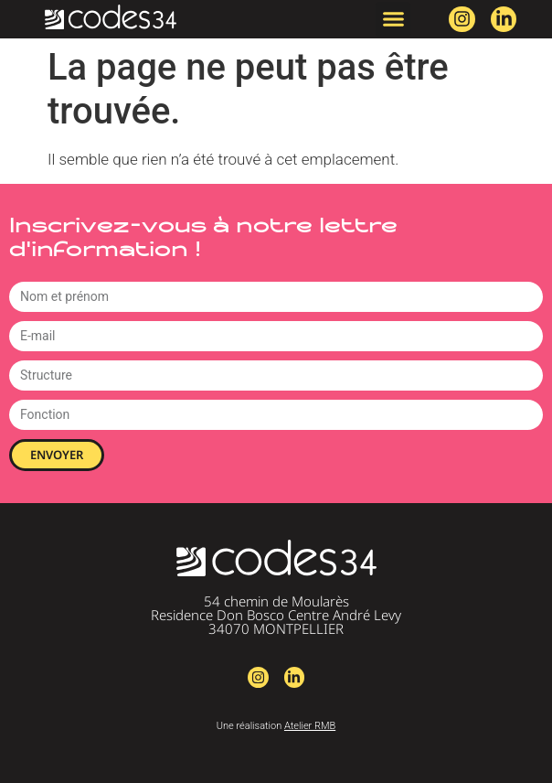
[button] (393, 19)
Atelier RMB (309, 726)
